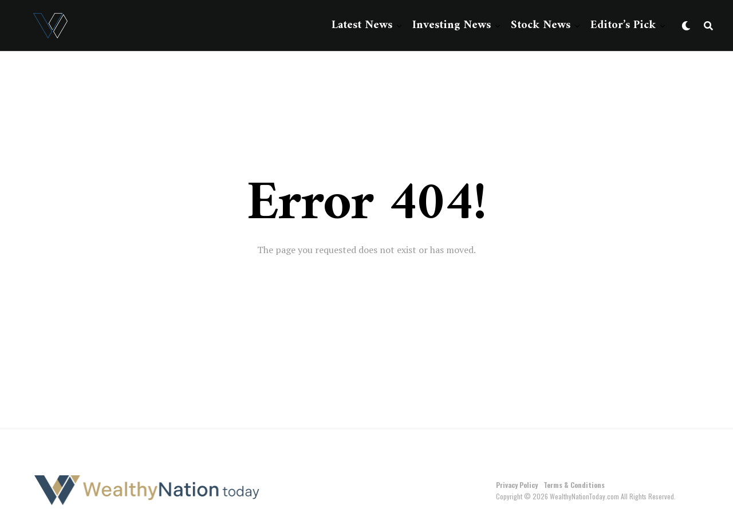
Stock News (540, 25)
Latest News (362, 25)
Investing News (451, 25)
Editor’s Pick (623, 25)
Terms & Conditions (574, 485)
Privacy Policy (517, 485)
